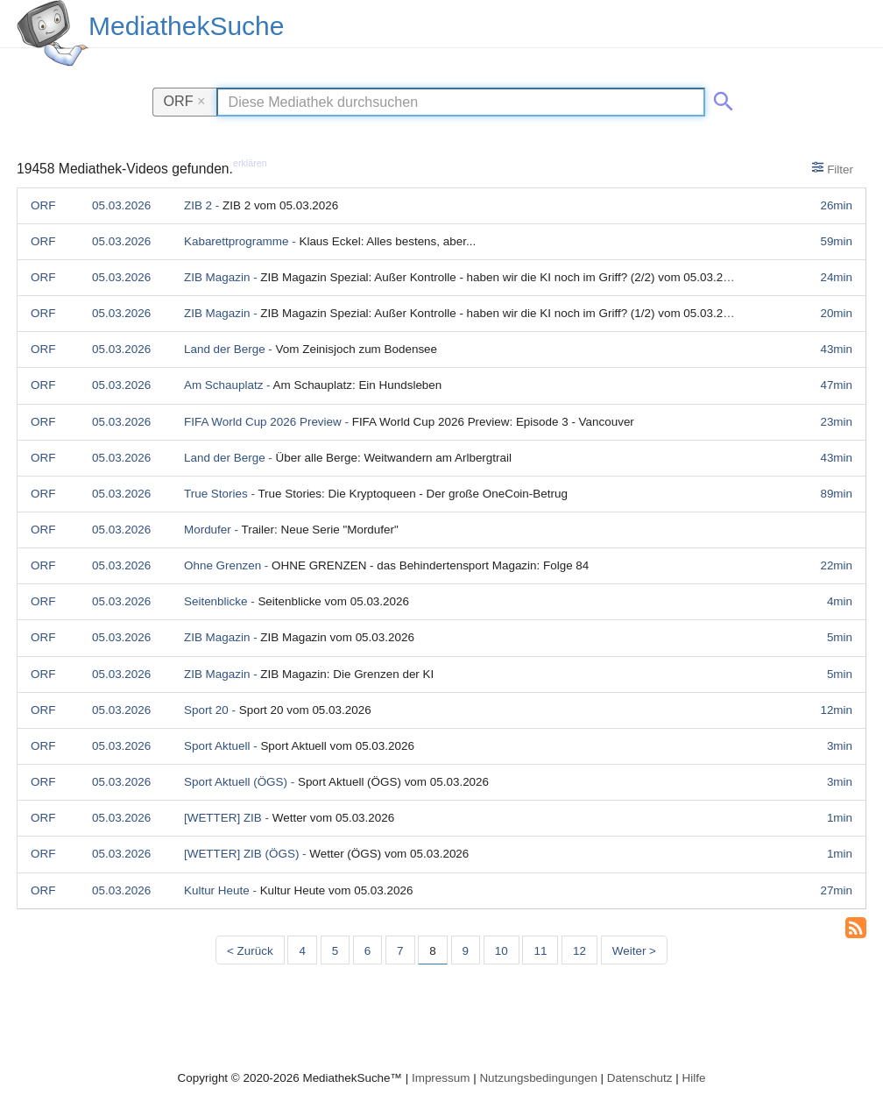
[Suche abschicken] (720, 98)
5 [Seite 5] (335, 950)
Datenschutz (640, 1077)
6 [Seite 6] (367, 950)
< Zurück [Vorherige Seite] (250, 950)
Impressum (441, 1077)
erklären (250, 163)
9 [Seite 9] (466, 950)
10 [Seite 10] (501, 950)
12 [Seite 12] (579, 950)
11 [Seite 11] (540, 950)
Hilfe (694, 1077)
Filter (832, 168)
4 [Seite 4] (302, 950)
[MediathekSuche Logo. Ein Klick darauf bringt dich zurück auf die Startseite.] (52, 33)
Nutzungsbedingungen (538, 1077)
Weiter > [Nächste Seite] (634, 950)
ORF (185, 101)
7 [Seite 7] (400, 950)
